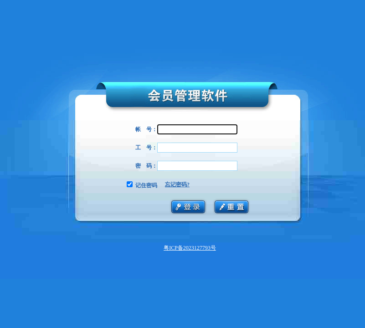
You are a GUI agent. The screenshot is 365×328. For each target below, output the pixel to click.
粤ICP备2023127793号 (190, 248)
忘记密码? (177, 184)
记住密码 (146, 185)
